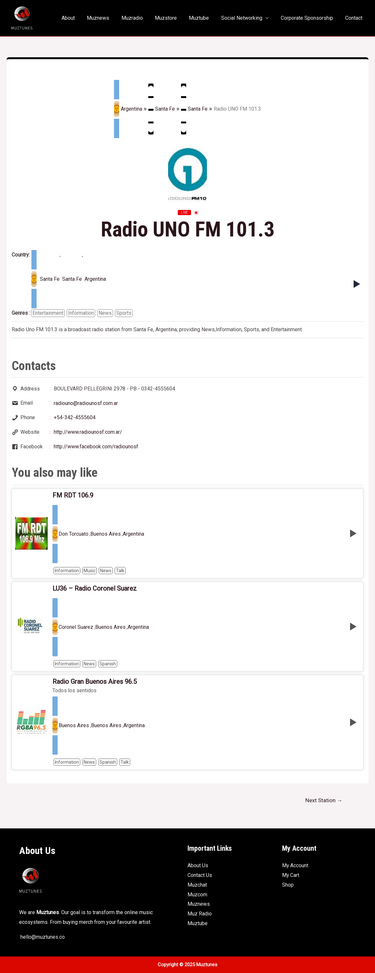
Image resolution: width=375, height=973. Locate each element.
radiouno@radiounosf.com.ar (86, 403)
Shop (288, 885)
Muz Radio (200, 914)
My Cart (291, 875)
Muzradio (141, 18)
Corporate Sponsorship (309, 18)
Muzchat (197, 885)
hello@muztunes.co (42, 937)
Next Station (323, 800)
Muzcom (197, 894)
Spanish (107, 663)
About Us (198, 865)
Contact (354, 18)
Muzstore (174, 18)
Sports (123, 313)
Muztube (205, 18)
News (105, 313)
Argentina (128, 109)
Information (81, 313)
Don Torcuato (73, 534)
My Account (295, 865)
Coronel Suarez (76, 627)
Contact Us (200, 875)
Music (90, 570)
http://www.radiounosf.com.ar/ (88, 432)
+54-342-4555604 (75, 417)
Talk (120, 570)
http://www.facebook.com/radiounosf (96, 446)
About (81, 18)
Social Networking (246, 18)
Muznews (109, 18)
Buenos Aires (105, 534)
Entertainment (47, 313)
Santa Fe (161, 109)
